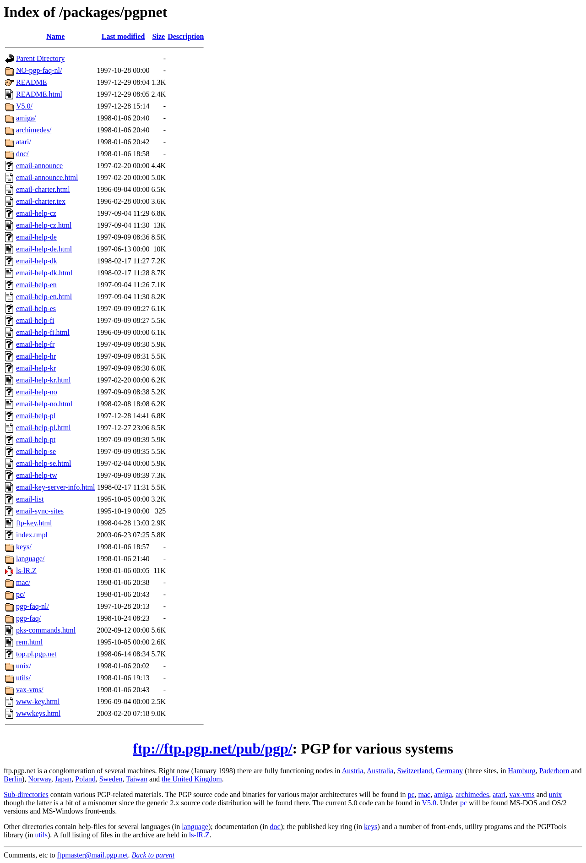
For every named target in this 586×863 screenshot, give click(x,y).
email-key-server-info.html (55, 487)
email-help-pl (35, 416)
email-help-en (36, 285)
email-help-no (36, 392)
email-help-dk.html (44, 273)
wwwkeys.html (38, 713)
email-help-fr (35, 344)
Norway (39, 779)
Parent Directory (40, 58)
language (195, 826)
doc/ (22, 154)
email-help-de (36, 237)
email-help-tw (36, 475)
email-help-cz (36, 213)
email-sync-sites (40, 511)
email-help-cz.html (43, 225)
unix (555, 794)
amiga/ (26, 118)
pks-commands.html (46, 630)
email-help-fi (35, 320)
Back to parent (153, 855)
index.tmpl (32, 535)
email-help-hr (36, 356)
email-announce (39, 165)
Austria (352, 771)
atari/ (23, 142)
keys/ (24, 547)
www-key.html (38, 701)
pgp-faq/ (28, 618)
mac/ (23, 582)
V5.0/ (24, 106)
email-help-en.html (44, 296)
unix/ (23, 666)
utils (41, 835)
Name (55, 36)
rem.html (29, 642)
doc (275, 826)
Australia (380, 771)
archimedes (472, 794)
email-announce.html (47, 177)
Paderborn (554, 771)
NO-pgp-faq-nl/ (39, 70)
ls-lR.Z (26, 570)
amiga (443, 794)
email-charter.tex (40, 201)
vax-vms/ (29, 690)
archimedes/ (33, 130)
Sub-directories (26, 794)
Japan (63, 779)
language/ (30, 559)
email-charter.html (43, 189)
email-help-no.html (44, 404)
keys (370, 826)
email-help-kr (36, 368)
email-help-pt (35, 439)
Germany (449, 771)
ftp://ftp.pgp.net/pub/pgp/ (213, 748)
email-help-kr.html (43, 380)
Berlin (13, 779)
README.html (39, 94)
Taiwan (136, 779)
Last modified (123, 36)
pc (410, 794)
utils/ (23, 678)
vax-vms (522, 794)
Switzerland (414, 771)
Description (186, 36)
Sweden (111, 779)
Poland (85, 779)
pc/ (20, 594)
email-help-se (36, 451)
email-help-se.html (43, 463)
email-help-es (36, 308)
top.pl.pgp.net (36, 654)
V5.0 (429, 803)
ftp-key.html (34, 523)
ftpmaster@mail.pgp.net (92, 855)
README (31, 82)
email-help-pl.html (43, 428)
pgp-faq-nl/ (32, 606)
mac (424, 794)
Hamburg (522, 771)
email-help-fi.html (43, 332)
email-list (29, 499)
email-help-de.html (44, 249)
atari (499, 794)
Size (158, 36)
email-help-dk (36, 261)
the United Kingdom (192, 779)
